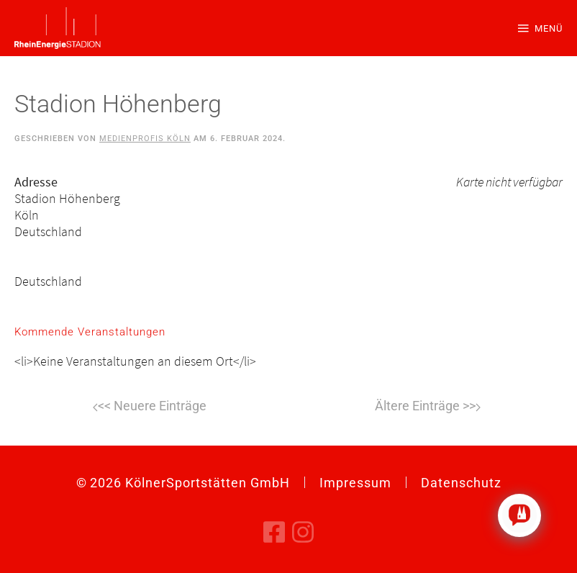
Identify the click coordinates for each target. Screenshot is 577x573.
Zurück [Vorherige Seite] (149, 407)
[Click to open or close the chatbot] (519, 515)
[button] (540, 28)
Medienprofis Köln (145, 138)
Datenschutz (461, 482)
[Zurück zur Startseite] (57, 28)
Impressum (355, 482)
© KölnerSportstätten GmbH (183, 482)
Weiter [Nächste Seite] (428, 407)
